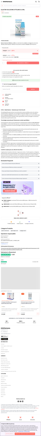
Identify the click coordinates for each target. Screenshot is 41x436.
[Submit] (2, 5)
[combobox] (20, 5)
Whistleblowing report (5, 365)
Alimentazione (3, 379)
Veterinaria (3, 391)
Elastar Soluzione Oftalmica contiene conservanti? (12, 167)
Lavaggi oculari (23, 230)
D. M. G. (2, 11)
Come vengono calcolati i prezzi (6, 346)
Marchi (2, 396)
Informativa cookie (4, 360)
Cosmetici (2, 377)
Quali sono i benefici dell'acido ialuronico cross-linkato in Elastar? (15, 174)
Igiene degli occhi (14, 230)
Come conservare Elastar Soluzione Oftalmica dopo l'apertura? (14, 178)
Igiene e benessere (5, 230)
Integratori (3, 381)
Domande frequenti (4, 349)
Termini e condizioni (4, 369)
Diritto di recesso (4, 358)
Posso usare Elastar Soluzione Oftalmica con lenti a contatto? (14, 171)
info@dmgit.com (4, 243)
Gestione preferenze (9, 433)
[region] (20, 429)
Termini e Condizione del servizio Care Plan (8, 371)
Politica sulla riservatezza (5, 362)
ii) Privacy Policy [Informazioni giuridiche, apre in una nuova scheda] (27, 431)
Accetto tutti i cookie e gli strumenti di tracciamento (24, 433)
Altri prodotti (3, 394)
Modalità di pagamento (5, 351)
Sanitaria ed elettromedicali (6, 385)
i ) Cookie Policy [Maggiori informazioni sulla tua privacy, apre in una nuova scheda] (20, 431)
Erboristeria (3, 392)
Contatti (2, 347)
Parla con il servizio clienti (20, 218)
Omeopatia (3, 389)
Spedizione (3, 353)
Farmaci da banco (4, 387)
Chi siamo (2, 344)
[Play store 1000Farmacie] (5, 339)
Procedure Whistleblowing (5, 367)
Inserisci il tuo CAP (6, 89)
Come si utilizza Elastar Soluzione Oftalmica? (11, 163)
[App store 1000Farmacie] (5, 336)
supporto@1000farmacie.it (5, 333)
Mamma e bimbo (4, 383)
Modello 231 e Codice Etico (5, 363)
